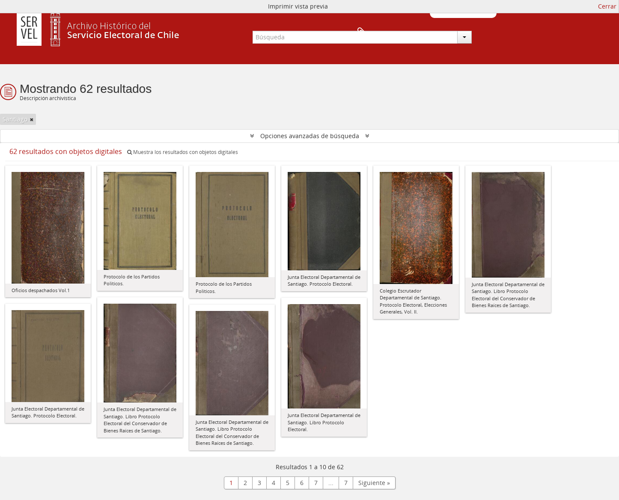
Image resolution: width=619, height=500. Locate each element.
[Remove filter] (31, 119)
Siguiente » (374, 483)
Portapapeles (482, 32)
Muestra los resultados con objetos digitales (182, 152)
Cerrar (607, 6)
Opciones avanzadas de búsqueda (310, 136)
